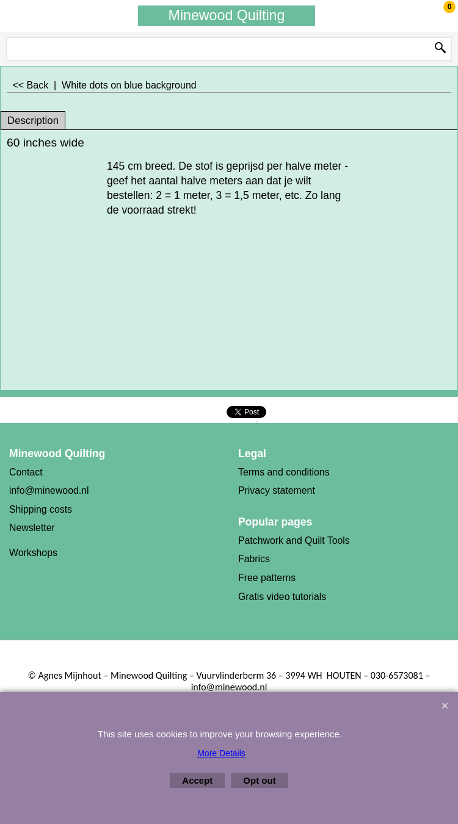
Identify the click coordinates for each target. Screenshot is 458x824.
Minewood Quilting (227, 15)
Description (33, 120)
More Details (221, 753)
